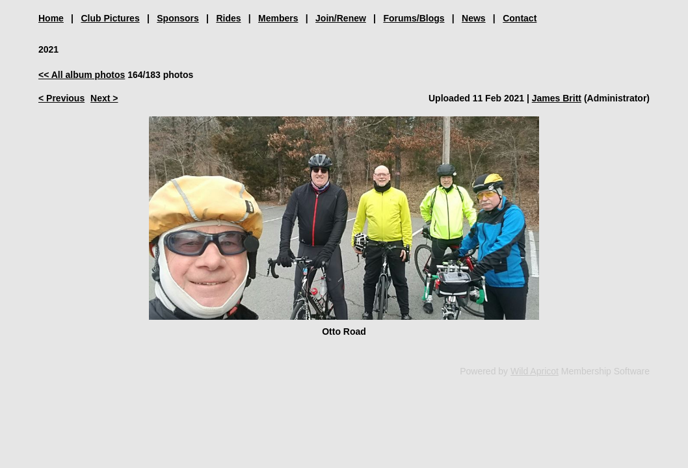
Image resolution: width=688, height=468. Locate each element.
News (474, 18)
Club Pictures (110, 18)
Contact (519, 18)
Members (278, 18)
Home (51, 18)
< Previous (61, 98)
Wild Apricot (534, 371)
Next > (104, 98)
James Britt (556, 98)
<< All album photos (81, 75)
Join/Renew (340, 18)
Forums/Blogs (413, 18)
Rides (228, 18)
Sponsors (178, 18)
